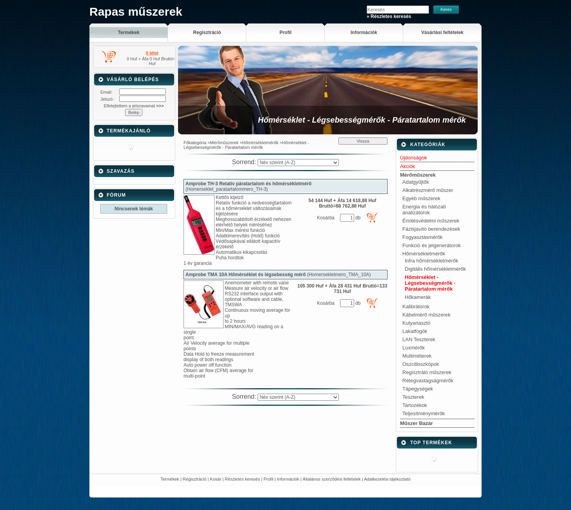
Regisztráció (195, 479)
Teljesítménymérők (423, 413)
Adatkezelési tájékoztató (387, 479)
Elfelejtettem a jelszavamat (134, 105)
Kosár (215, 479)
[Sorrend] (298, 162)
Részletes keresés (242, 479)
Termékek (169, 479)
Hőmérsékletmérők (260, 142)
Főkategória (195, 142)
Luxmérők (413, 348)
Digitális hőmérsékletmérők (435, 269)
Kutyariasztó (416, 323)
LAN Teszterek (418, 339)
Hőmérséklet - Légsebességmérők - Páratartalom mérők (430, 283)
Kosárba (326, 218)
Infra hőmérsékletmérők (431, 261)
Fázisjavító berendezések (431, 229)
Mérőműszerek (224, 142)
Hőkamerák (418, 297)
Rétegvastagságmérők (427, 380)
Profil (268, 479)
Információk (288, 479)
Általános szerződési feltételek (332, 479)
